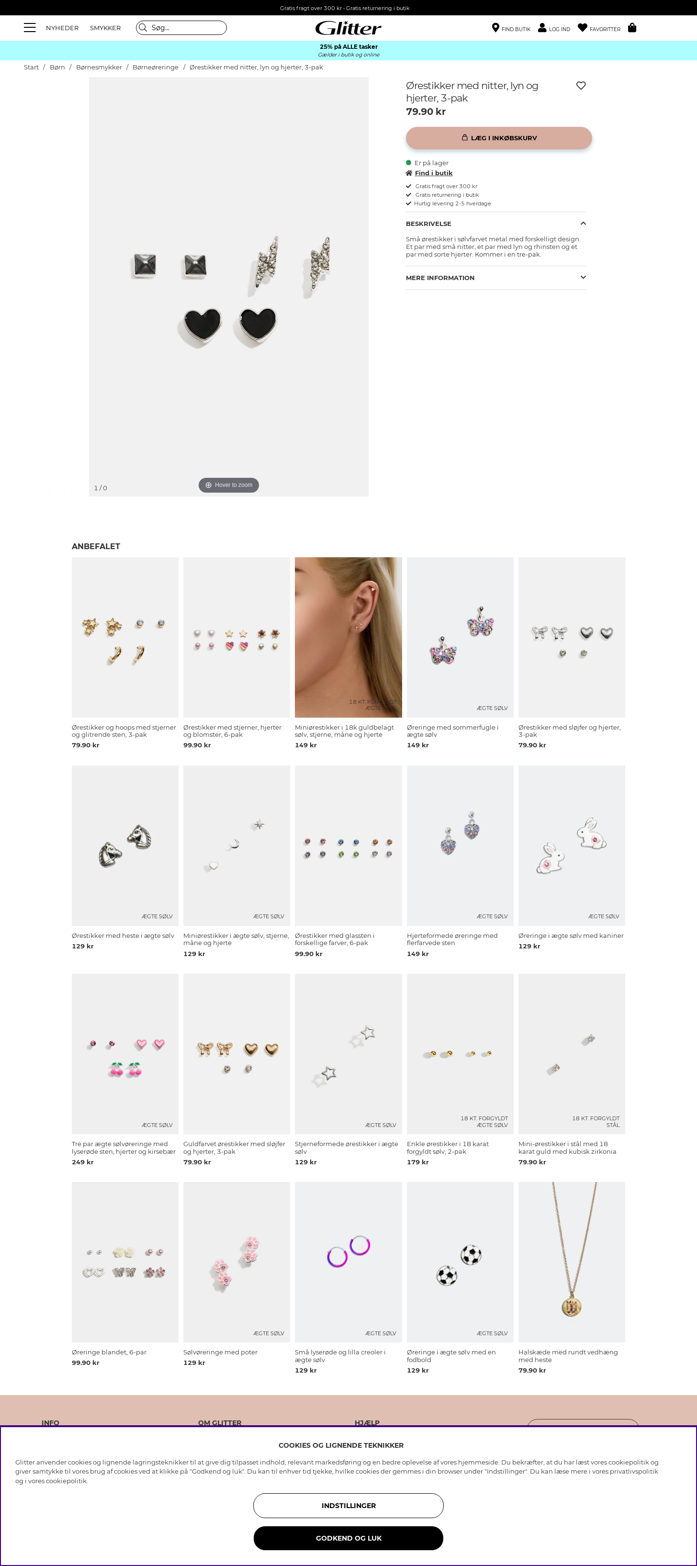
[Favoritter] (603, 28)
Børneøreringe (156, 67)
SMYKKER (105, 28)
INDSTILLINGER (349, 1505)
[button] (558, 28)
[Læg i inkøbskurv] (499, 138)
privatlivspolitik (634, 1471)
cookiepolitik (66, 1481)
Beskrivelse (428, 223)
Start (31, 67)
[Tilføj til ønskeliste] (581, 85)
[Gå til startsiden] (348, 27)
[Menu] (31, 27)
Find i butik (429, 173)
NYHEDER (62, 28)
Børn (57, 67)
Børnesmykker (100, 67)
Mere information (440, 278)
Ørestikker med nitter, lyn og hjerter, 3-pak (256, 67)
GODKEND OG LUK (349, 1538)
